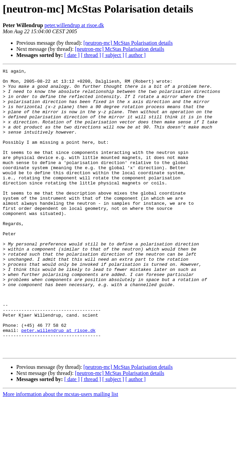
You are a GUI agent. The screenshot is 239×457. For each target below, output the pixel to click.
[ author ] (135, 55)
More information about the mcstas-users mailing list (60, 451)
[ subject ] (113, 55)
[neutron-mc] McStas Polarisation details (128, 43)
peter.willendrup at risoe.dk (74, 25)
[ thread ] (91, 55)
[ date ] (72, 55)
